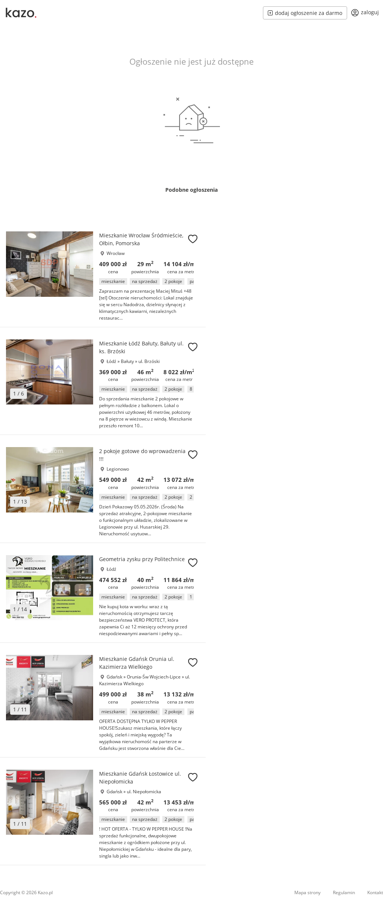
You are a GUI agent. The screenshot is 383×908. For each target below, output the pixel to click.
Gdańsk (114, 677)
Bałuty (128, 361)
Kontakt (375, 892)
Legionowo (118, 469)
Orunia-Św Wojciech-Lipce (154, 677)
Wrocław (116, 253)
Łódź (111, 361)
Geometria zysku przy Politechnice (142, 559)
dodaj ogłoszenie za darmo (305, 12)
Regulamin (344, 892)
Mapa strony (307, 892)
